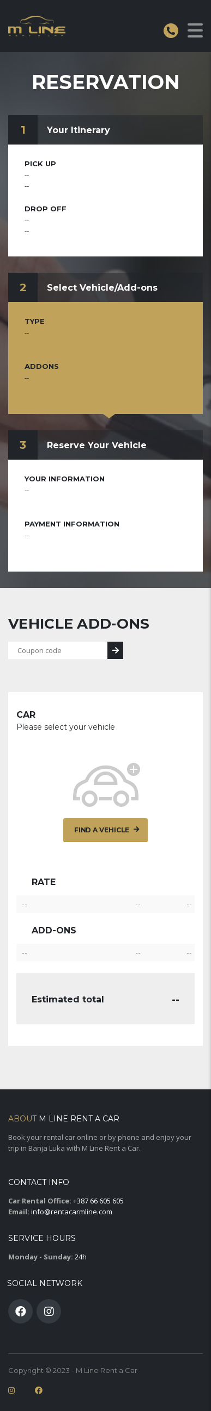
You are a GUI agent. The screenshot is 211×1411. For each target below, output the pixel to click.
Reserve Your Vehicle (97, 445)
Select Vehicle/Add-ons (102, 288)
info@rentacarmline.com (71, 1211)
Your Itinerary (78, 130)
